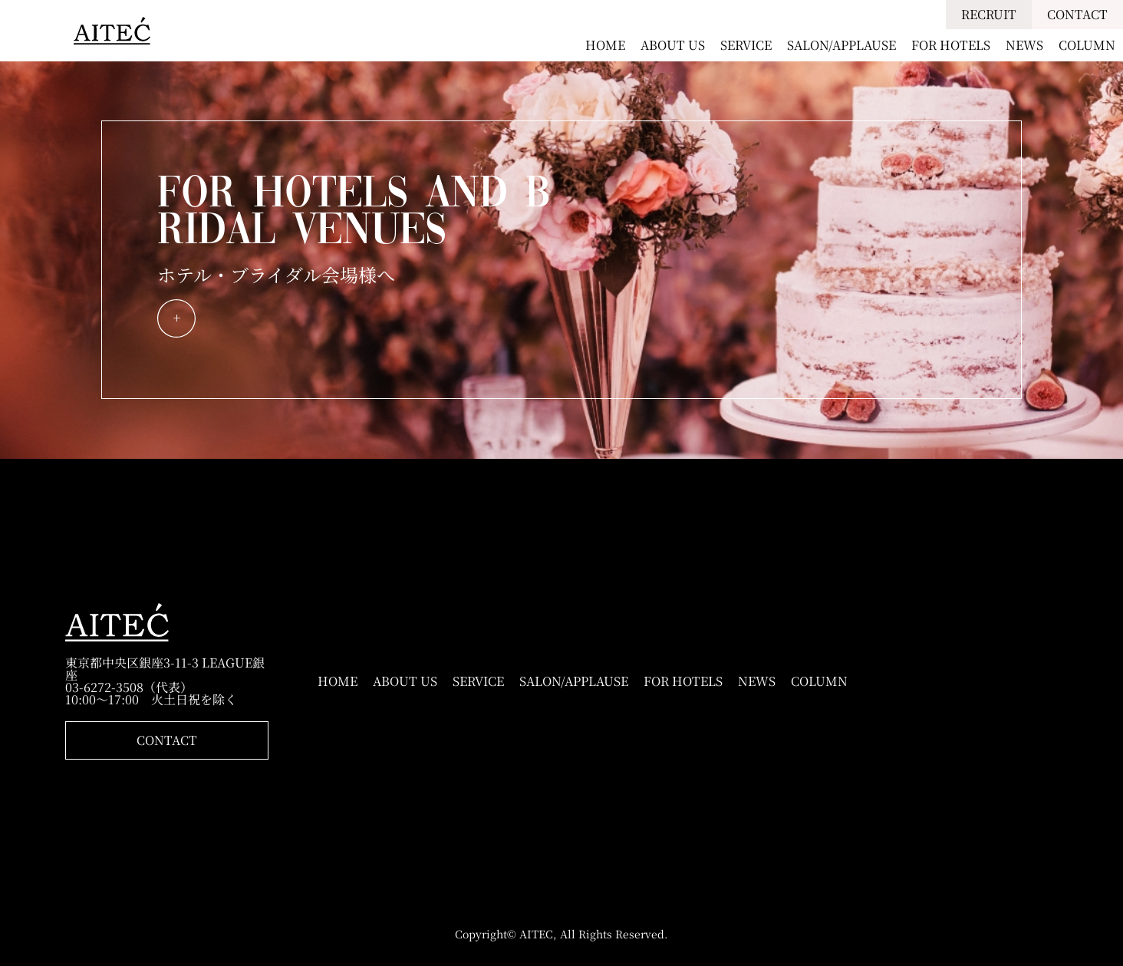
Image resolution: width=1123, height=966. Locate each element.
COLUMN (1087, 45)
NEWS (1024, 45)
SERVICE (746, 45)
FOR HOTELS (950, 45)
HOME (605, 45)
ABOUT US (673, 45)
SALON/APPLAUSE (841, 45)
